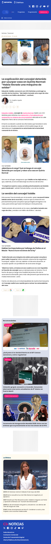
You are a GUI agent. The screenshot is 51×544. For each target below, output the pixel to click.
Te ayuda (8, 325)
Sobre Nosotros (8, 532)
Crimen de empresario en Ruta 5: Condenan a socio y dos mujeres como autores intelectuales (24, 510)
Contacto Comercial (10, 535)
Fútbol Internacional (11, 396)
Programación (32, 12)
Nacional (10, 33)
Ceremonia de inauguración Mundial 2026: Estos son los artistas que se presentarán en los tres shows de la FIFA (25, 424)
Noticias (4, 33)
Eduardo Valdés (7, 113)
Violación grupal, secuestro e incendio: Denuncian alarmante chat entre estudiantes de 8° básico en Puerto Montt (23, 389)
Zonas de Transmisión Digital (13, 537)
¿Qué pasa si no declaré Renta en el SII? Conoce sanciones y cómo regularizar (21, 354)
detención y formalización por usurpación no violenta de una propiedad (22, 116)
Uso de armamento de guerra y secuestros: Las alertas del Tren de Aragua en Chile (24, 505)
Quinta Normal (28, 113)
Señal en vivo (43, 12)
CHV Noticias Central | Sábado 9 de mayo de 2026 (21, 492)
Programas (21, 12)
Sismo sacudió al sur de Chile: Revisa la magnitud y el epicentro (22, 496)
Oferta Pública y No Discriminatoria (16, 540)
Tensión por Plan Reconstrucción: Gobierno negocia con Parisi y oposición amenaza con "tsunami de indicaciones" (25, 501)
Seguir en (7, 290)
